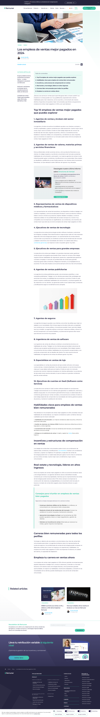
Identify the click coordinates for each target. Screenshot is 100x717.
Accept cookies (82, 714)
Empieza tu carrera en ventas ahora (48, 91)
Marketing (93, 711)
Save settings (58, 714)
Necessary (57, 711)
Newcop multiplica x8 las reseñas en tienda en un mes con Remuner (78, 607)
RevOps (19, 45)
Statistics (82, 711)
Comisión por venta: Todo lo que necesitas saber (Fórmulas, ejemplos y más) (23, 98)
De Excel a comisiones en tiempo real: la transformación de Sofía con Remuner (23, 89)
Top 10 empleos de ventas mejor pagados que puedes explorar (56, 77)
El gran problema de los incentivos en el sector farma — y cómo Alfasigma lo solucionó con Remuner (24, 79)
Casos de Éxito (45, 602)
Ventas (25, 45)
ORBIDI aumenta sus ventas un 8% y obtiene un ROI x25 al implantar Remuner (52, 608)
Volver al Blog (21, 64)
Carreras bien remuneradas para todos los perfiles (52, 88)
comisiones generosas (40, 242)
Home (9, 669)
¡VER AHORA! (69, 2)
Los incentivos (62, 450)
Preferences (70, 711)
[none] (71, 8)
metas (70, 433)
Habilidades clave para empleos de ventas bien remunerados (56, 80)
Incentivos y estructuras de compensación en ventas (53, 83)
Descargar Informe (60, 197)
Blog (13, 669)
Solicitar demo (18, 658)
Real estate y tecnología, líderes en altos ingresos (52, 85)
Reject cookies (70, 714)
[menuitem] (71, 8)
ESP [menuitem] (71, 8)
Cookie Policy (37, 713)
